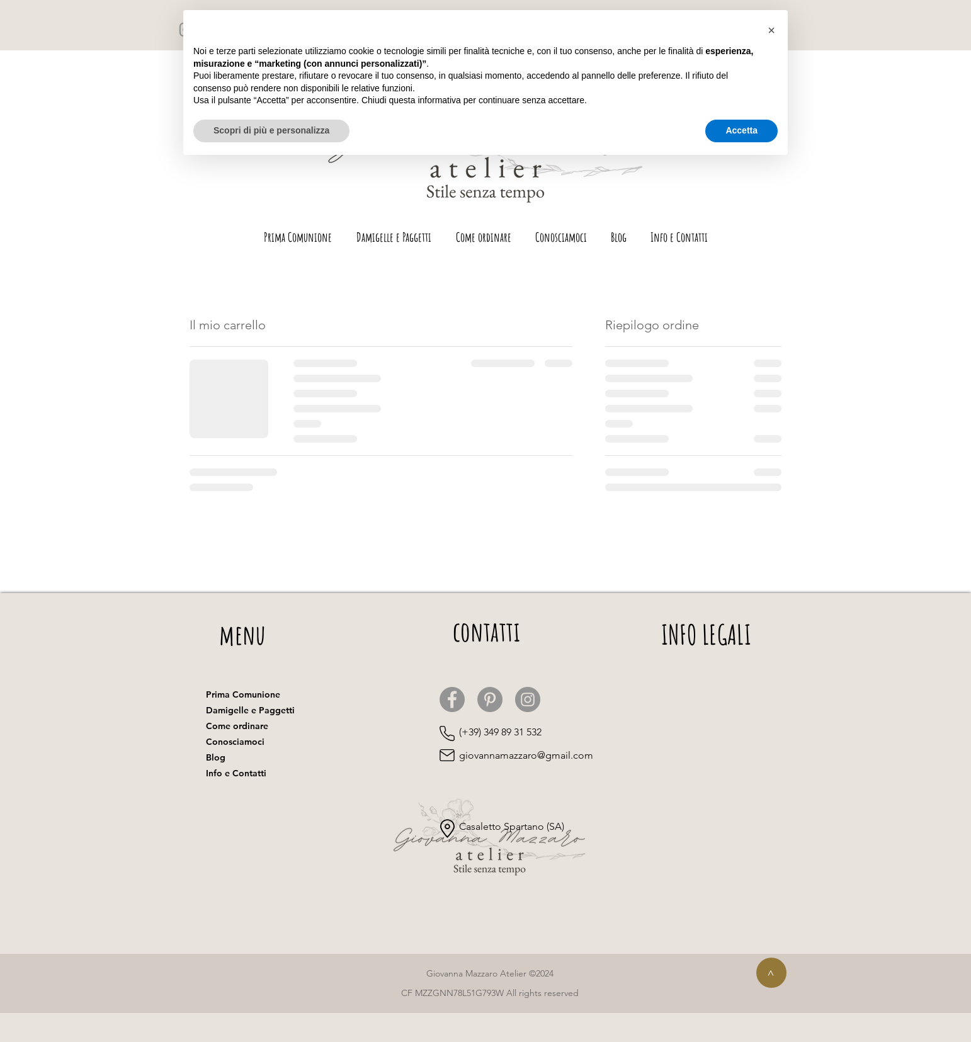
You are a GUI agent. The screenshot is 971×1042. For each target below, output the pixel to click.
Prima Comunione (243, 694)
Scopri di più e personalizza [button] (271, 130)
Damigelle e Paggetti (243, 710)
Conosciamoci (235, 741)
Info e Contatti (236, 773)
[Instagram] (527, 699)
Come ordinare (237, 726)
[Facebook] (452, 699)
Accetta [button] (741, 130)
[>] (771, 973)
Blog (215, 757)
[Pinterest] (490, 699)
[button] (771, 30)
